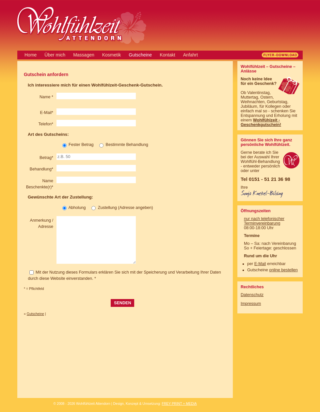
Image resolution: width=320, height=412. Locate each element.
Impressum (251, 303)
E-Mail (260, 263)
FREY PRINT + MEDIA (179, 403)
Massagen (83, 54)
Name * (46, 97)
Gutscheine (140, 54)
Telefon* (45, 124)
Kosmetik (111, 54)
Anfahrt (190, 54)
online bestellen (283, 270)
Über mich (54, 54)
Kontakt (167, 54)
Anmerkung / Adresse (41, 223)
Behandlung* (41, 169)
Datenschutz (252, 295)
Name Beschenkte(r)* (39, 184)
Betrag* (46, 157)
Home (30, 54)
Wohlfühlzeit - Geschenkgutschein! (261, 122)
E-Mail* (46, 112)
